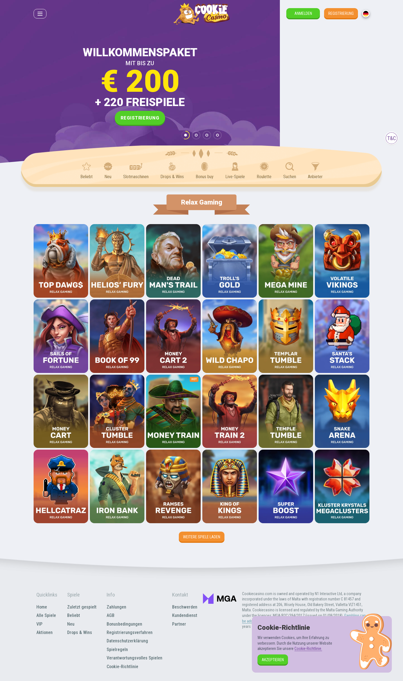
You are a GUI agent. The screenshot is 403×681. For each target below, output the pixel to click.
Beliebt (73, 615)
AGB (110, 615)
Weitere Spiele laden (201, 537)
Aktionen (44, 632)
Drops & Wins (79, 632)
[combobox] (365, 13)
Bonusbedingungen (124, 624)
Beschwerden (184, 607)
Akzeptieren (273, 659)
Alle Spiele (46, 615)
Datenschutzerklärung (127, 641)
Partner (179, 624)
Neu (70, 624)
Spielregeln (117, 649)
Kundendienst (184, 615)
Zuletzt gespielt (82, 607)
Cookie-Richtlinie (122, 666)
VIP (39, 624)
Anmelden (303, 13)
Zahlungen (116, 607)
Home (41, 607)
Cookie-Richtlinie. (308, 648)
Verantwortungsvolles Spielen (134, 658)
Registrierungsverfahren (130, 632)
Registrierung (341, 13)
